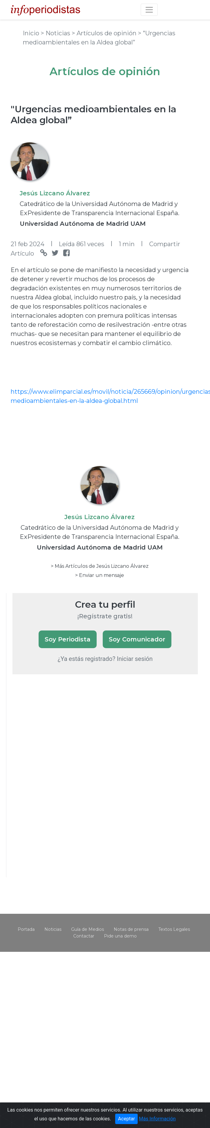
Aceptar (126, 1119)
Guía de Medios (87, 929)
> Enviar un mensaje (99, 575)
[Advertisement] (58, 784)
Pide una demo (120, 936)
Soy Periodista (68, 639)
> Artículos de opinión (105, 33)
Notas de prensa (131, 929)
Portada (26, 929)
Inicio (32, 33)
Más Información (157, 1119)
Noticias (52, 929)
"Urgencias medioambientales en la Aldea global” (93, 114)
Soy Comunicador (137, 639)
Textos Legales (174, 929)
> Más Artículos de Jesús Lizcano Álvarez (100, 566)
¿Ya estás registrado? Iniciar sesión (105, 658)
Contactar (83, 936)
